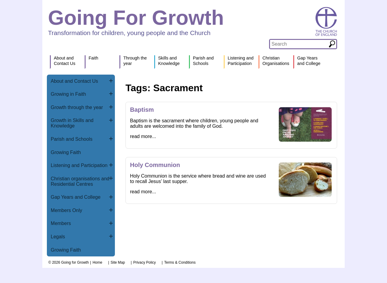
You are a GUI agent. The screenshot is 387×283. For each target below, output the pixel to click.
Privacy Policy (144, 262)
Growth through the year (77, 107)
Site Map (118, 262)
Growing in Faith (68, 94)
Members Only (66, 210)
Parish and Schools (72, 139)
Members (61, 223)
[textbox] (299, 44)
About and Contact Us (74, 81)
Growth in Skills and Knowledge (72, 123)
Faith (93, 58)
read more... (143, 136)
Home (97, 262)
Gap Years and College (76, 197)
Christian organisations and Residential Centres (80, 181)
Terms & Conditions (180, 262)
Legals (58, 236)
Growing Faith (66, 152)
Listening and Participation (79, 165)
